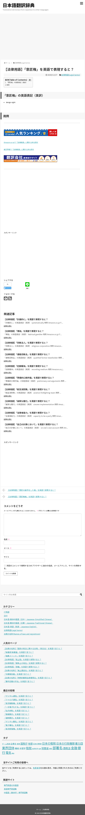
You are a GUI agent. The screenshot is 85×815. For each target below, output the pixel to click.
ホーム (38, 809)
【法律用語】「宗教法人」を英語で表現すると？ (26, 342)
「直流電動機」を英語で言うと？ (17, 703)
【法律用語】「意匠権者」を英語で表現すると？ (24, 496)
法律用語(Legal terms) (70, 74)
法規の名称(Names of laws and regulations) (22, 634)
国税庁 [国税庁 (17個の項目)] (24, 743)
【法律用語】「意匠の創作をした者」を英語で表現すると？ (29, 490)
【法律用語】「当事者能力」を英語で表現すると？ (27, 412)
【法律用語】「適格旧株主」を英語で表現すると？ (27, 354)
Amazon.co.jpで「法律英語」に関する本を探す (21, 142)
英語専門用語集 (10, 789)
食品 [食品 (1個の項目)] (13, 753)
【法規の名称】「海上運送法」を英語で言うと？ (23, 670)
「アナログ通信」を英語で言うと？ (18, 699)
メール (8, 548)
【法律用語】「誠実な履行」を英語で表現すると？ (27, 401)
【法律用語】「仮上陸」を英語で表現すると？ (22, 659)
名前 (7, 539)
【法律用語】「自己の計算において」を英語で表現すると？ (31, 424)
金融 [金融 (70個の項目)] (74, 748)
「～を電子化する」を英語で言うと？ (19, 707)
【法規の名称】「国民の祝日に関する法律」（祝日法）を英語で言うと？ (33, 648)
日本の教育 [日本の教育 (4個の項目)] (37, 744)
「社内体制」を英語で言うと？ (16, 710)
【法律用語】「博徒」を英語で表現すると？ (24, 330)
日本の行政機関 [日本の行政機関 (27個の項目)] (65, 743)
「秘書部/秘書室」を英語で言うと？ (19, 652)
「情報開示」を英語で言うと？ (16, 714)
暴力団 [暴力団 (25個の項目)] (79, 743)
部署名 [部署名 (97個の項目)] (58, 747)
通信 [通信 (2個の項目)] (50, 748)
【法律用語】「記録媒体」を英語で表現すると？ (26, 366)
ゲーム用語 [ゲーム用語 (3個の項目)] (6, 744)
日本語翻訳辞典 (19, 5)
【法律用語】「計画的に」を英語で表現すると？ (26, 319)
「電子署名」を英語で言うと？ (16, 725)
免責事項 (36, 768)
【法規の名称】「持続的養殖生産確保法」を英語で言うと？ (28, 677)
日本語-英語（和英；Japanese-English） (20, 626)
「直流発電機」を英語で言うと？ (17, 728)
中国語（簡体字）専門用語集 (16, 792)
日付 (6, 615)
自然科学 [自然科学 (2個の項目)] (35, 748)
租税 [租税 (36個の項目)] (29, 748)
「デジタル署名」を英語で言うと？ (18, 721)
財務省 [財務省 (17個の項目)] (45, 748)
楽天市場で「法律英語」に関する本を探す (19, 149)
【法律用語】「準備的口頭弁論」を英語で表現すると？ (29, 377)
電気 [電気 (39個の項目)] (8, 752)
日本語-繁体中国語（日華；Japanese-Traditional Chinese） (28, 623)
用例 (8, 85)
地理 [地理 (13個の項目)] (30, 743)
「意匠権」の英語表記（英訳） (17, 82)
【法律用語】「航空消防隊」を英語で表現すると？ (27, 389)
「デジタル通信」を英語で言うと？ (18, 696)
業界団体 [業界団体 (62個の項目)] (8, 748)
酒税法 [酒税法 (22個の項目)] (67, 748)
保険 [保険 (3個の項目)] (18, 744)
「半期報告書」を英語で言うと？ (17, 674)
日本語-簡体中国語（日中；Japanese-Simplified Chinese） (28, 619)
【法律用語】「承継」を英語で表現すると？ (21, 666)
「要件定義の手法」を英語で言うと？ (19, 681)
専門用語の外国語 (11, 785)
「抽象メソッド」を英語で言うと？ (18, 655)
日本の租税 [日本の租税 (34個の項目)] (49, 743)
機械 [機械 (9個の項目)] (17, 748)
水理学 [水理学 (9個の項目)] (22, 748)
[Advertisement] (21, 36)
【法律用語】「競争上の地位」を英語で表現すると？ (25, 663)
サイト (6, 556)
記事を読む (8, 326)
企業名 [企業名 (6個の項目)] (13, 743)
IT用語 (6, 612)
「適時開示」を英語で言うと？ (16, 717)
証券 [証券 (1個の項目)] (40, 749)
